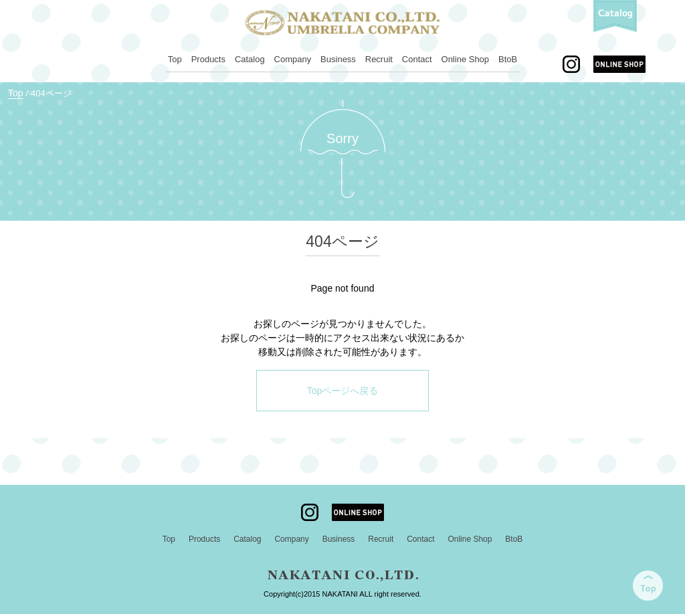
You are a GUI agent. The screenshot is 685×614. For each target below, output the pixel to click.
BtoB (507, 59)
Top (175, 59)
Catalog (250, 59)
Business (338, 59)
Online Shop (466, 59)
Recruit (379, 59)
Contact (417, 59)
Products (208, 59)
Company (293, 59)
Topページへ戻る (343, 390)
